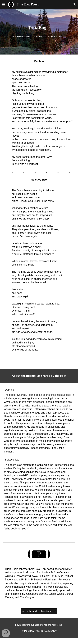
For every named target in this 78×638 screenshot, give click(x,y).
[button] (4, 4)
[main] (39, 27)
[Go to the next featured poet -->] (39, 611)
